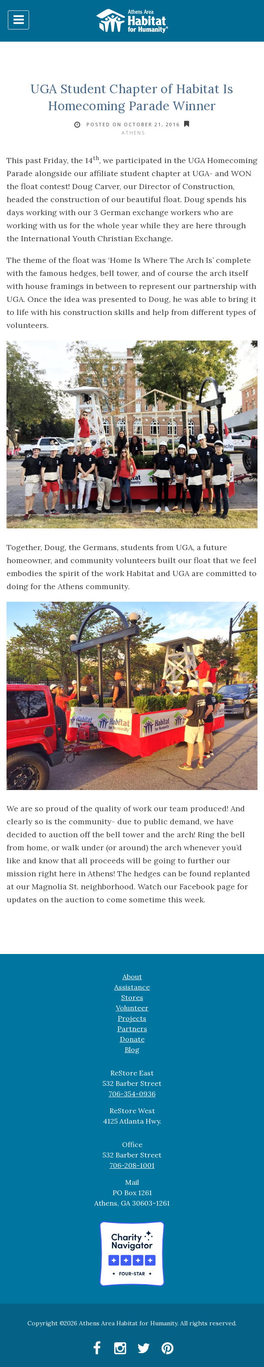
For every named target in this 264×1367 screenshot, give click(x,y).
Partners (132, 1028)
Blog (132, 1049)
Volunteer (132, 1007)
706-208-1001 (132, 1165)
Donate (132, 1039)
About (132, 976)
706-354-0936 (132, 1093)
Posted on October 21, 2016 (133, 124)
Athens (133, 132)
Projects (132, 1018)
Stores (132, 997)
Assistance (132, 987)
